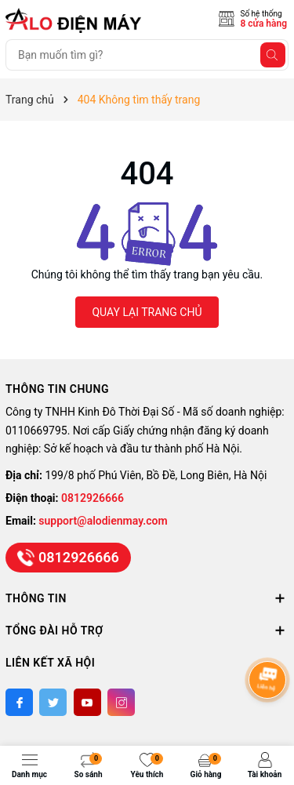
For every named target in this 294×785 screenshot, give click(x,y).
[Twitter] (53, 702)
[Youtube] (87, 702)
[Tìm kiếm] (272, 54)
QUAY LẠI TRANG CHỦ (146, 312)
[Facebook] (19, 702)
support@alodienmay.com (102, 520)
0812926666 (92, 498)
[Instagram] (121, 702)
